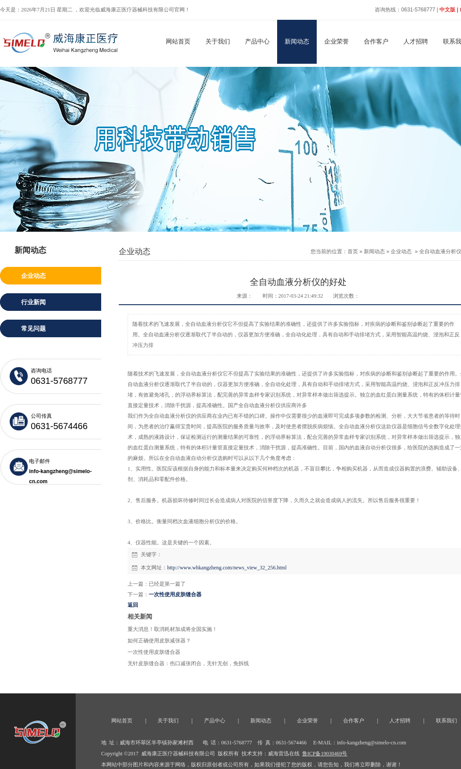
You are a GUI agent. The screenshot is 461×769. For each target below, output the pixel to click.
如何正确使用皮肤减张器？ (159, 641)
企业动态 (401, 251)
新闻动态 (297, 41)
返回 (133, 605)
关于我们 (217, 41)
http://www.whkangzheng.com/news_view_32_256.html (227, 568)
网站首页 (178, 41)
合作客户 (376, 41)
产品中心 (257, 41)
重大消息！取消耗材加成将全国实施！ (172, 629)
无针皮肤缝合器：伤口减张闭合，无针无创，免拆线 (188, 663)
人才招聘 (415, 41)
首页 (353, 251)
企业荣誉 (336, 41)
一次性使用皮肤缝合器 (175, 594)
